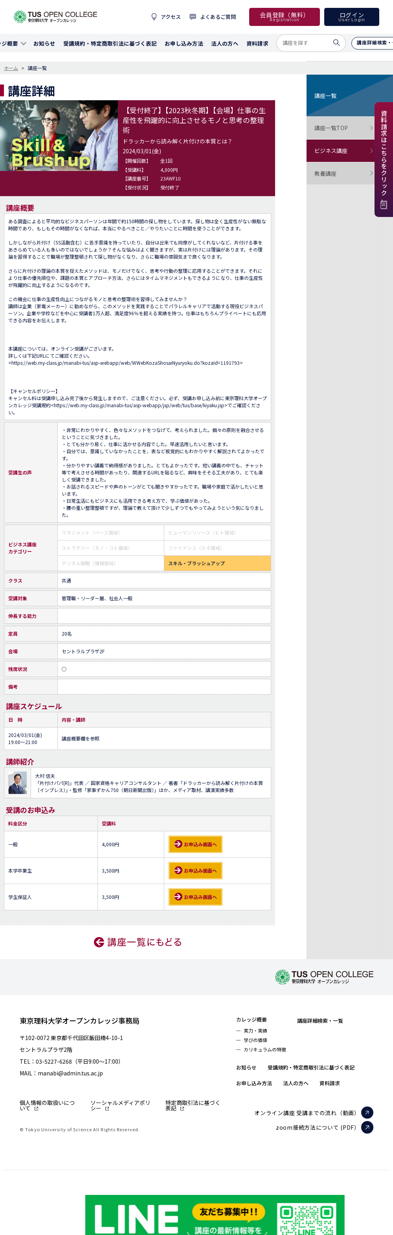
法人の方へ (309, 1104)
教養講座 (343, 173)
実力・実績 (258, 1033)
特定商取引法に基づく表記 (192, 1105)
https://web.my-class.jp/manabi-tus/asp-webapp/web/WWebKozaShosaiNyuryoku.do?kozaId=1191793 (125, 362)
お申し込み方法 (259, 1104)
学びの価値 (258, 1044)
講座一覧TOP (343, 128)
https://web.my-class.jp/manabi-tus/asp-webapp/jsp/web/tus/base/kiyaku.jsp (139, 405)
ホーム (11, 68)
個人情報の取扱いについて (47, 1105)
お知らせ (249, 1073)
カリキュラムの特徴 (270, 1055)
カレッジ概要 (256, 1020)
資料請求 (350, 1104)
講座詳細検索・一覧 (336, 1020)
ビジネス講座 (343, 151)
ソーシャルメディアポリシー (120, 1105)
